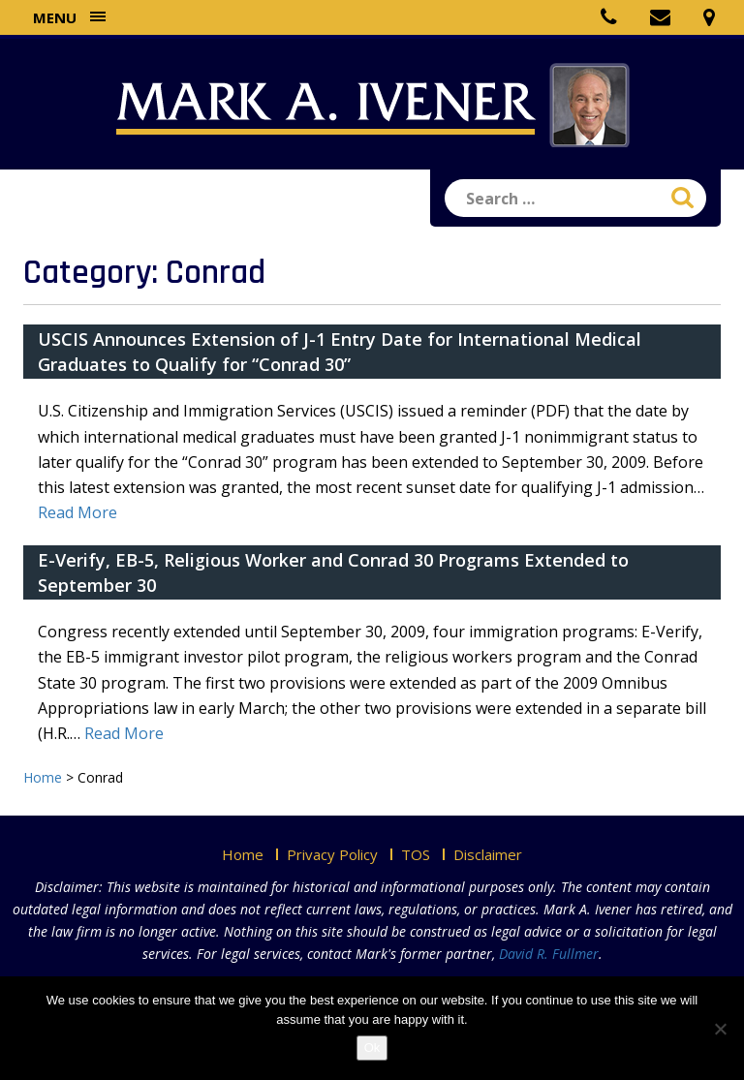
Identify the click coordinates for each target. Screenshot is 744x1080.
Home (243, 854)
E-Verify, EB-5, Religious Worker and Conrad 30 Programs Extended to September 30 (333, 572)
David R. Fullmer (549, 953)
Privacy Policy (332, 854)
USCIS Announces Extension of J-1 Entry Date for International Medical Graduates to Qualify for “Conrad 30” (339, 351)
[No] (719, 1028)
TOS (415, 854)
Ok (372, 1047)
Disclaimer (487, 854)
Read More (77, 512)
